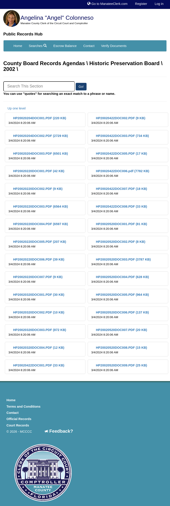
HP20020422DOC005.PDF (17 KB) (119, 156)
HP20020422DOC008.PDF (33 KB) (119, 209)
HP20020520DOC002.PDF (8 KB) (118, 244)
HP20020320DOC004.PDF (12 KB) (36, 350)
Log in (159, 4)
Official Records (18, 419)
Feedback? (59, 431)
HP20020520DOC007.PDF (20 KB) (119, 332)
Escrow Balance (65, 46)
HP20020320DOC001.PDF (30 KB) (36, 297)
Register (141, 4)
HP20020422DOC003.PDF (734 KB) (120, 138)
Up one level (14, 108)
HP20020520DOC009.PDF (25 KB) (119, 368)
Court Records (17, 425)
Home (18, 46)
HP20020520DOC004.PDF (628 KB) (120, 279)
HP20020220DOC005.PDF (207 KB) (37, 244)
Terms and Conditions (23, 406)
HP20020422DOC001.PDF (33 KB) (36, 368)
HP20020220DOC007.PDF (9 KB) (35, 279)
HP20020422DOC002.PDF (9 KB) (118, 120)
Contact (89, 46)
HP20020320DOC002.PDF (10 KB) (36, 315)
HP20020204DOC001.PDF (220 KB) (37, 120)
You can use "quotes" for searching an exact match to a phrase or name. (59, 93)
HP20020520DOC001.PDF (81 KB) (119, 226)
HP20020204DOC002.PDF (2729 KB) (38, 138)
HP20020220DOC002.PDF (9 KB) (35, 191)
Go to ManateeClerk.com (107, 4)
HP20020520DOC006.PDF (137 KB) (120, 315)
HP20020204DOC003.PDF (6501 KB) (38, 156)
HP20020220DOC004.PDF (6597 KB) (38, 226)
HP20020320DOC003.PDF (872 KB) (37, 332)
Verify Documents (114, 46)
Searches (38, 46)
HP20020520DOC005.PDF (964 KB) (120, 297)
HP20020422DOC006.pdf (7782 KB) (120, 173)
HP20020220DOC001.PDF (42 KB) (36, 173)
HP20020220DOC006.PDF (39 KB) (36, 262)
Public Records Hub (22, 34)
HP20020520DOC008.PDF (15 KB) (119, 350)
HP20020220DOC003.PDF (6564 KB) (38, 209)
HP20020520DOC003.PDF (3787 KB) (121, 262)
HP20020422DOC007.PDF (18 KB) (119, 191)
